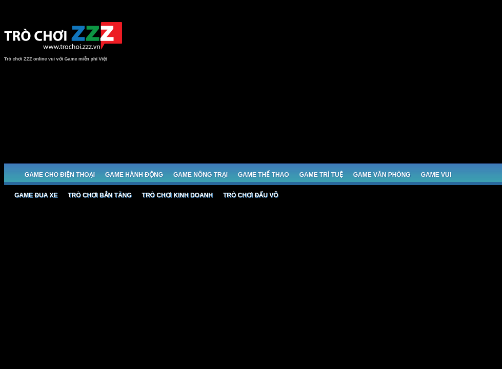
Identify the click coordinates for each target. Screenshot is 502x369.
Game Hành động (134, 174)
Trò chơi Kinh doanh (177, 195)
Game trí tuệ (321, 174)
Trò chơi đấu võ (250, 195)
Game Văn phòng (382, 174)
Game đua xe (35, 195)
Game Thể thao (263, 174)
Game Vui (436, 174)
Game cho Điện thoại (60, 174)
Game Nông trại (200, 174)
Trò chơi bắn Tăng (99, 195)
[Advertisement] (368, 85)
